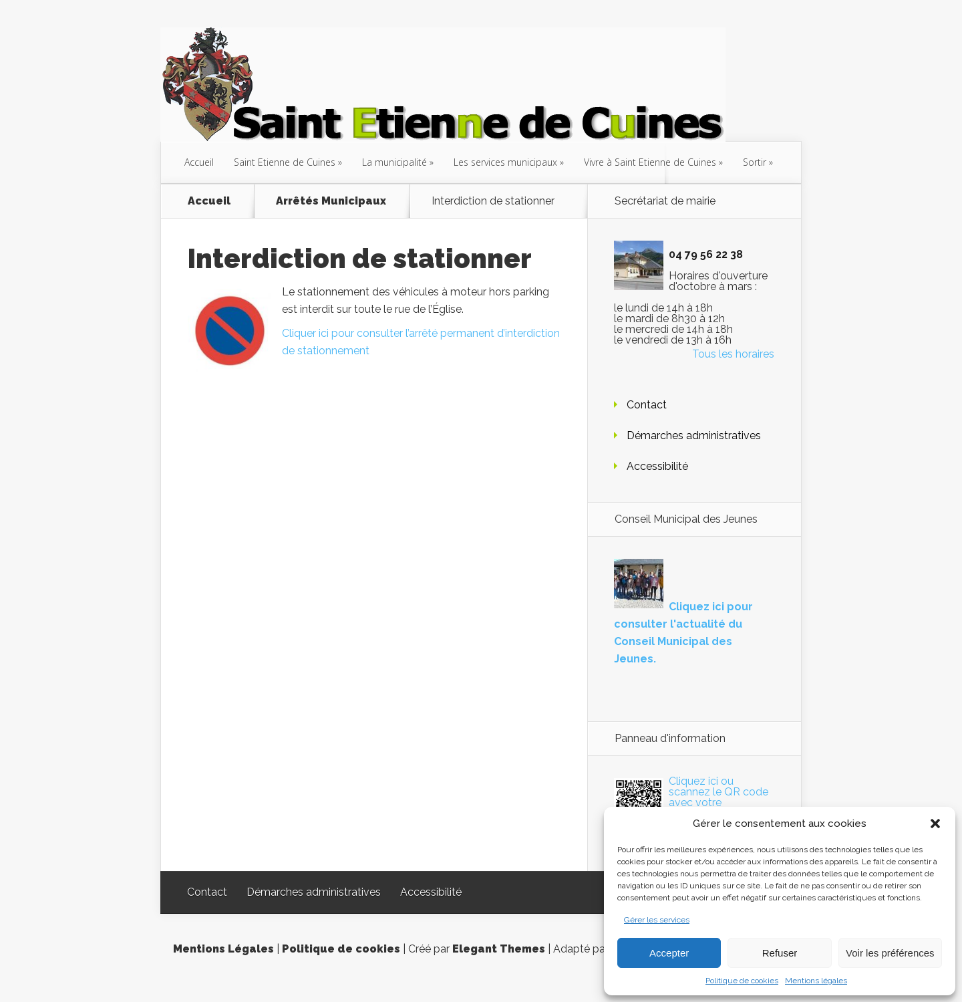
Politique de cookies (741, 980)
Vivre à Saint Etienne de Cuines (650, 162)
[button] (935, 823)
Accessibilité (657, 466)
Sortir (754, 162)
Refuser (780, 953)
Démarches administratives (694, 435)
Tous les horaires (733, 354)
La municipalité (394, 162)
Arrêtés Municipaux (331, 201)
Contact (647, 404)
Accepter (669, 953)
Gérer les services (656, 919)
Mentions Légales (223, 949)
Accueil (199, 162)
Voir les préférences (890, 953)
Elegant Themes (498, 949)
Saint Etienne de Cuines (284, 162)
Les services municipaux (505, 162)
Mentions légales (816, 980)
